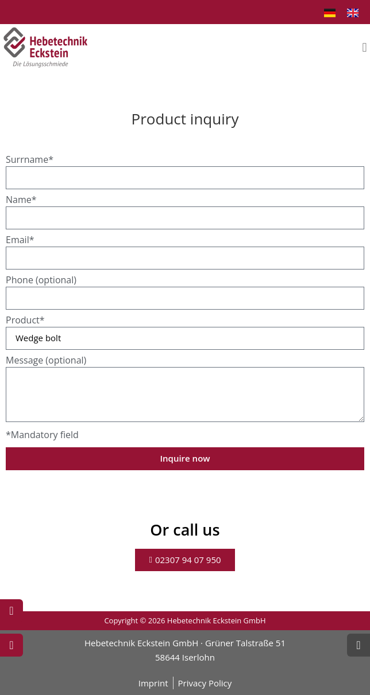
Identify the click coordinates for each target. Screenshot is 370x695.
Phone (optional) (41, 280)
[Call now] (11, 610)
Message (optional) (46, 361)
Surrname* (29, 160)
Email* (20, 240)
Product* (25, 320)
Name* (21, 200)
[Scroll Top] (358, 645)
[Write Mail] (11, 645)
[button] (364, 47)
